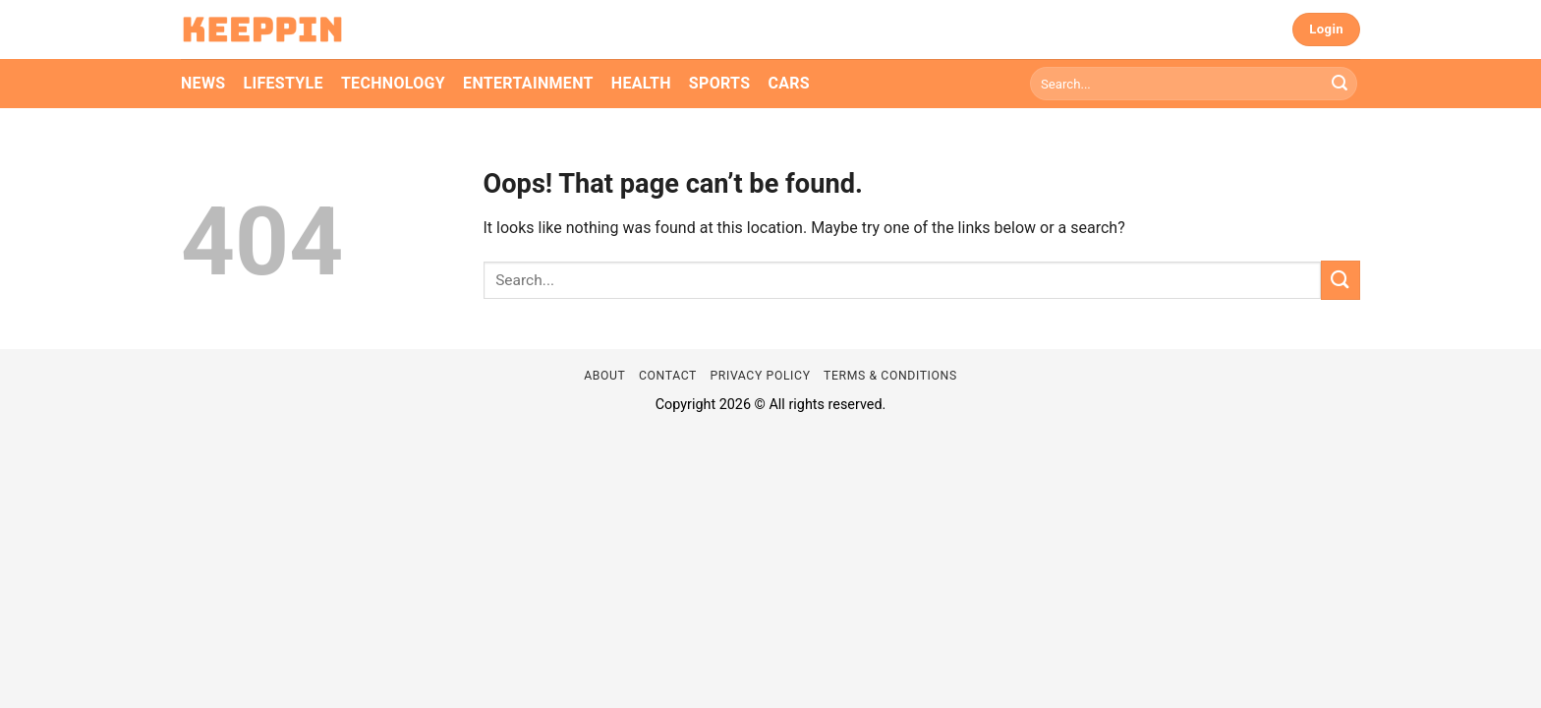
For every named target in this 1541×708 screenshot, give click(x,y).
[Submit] (1339, 83)
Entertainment (528, 83)
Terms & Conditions (890, 376)
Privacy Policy (760, 376)
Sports (720, 83)
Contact (668, 376)
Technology (393, 83)
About (604, 376)
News (203, 83)
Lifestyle (282, 83)
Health (641, 83)
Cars (789, 83)
